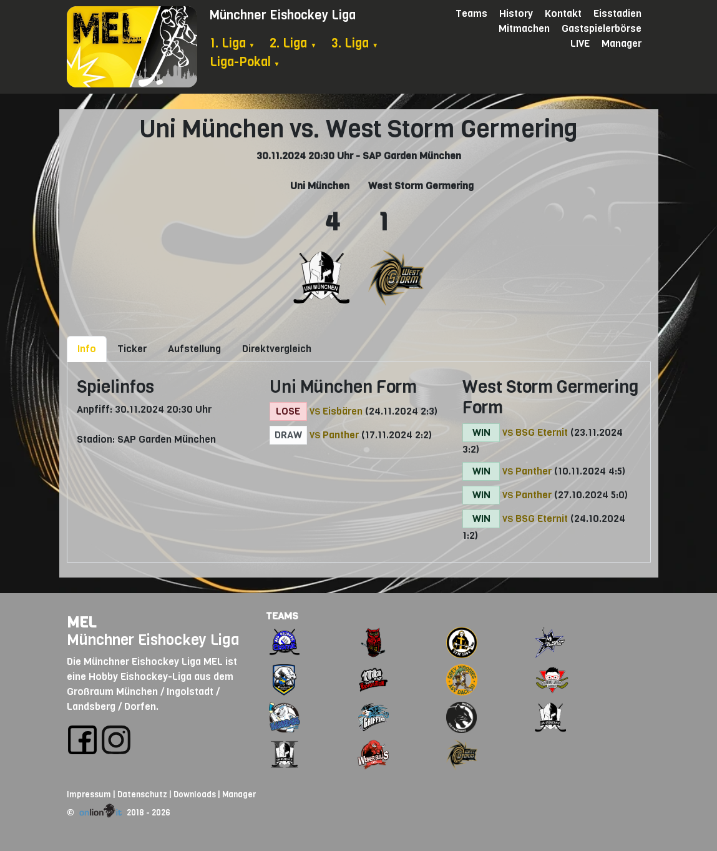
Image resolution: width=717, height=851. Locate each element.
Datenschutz (142, 794)
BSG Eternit (541, 432)
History (516, 13)
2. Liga (293, 43)
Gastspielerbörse (601, 28)
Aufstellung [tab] (194, 348)
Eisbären (343, 411)
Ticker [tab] (132, 348)
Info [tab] (86, 348)
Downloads (194, 794)
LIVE (580, 43)
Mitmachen (524, 28)
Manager (621, 43)
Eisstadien (617, 13)
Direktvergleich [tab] (276, 348)
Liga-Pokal (245, 62)
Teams (471, 13)
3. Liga (354, 43)
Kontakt (563, 13)
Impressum (89, 794)
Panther (341, 434)
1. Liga (232, 43)
